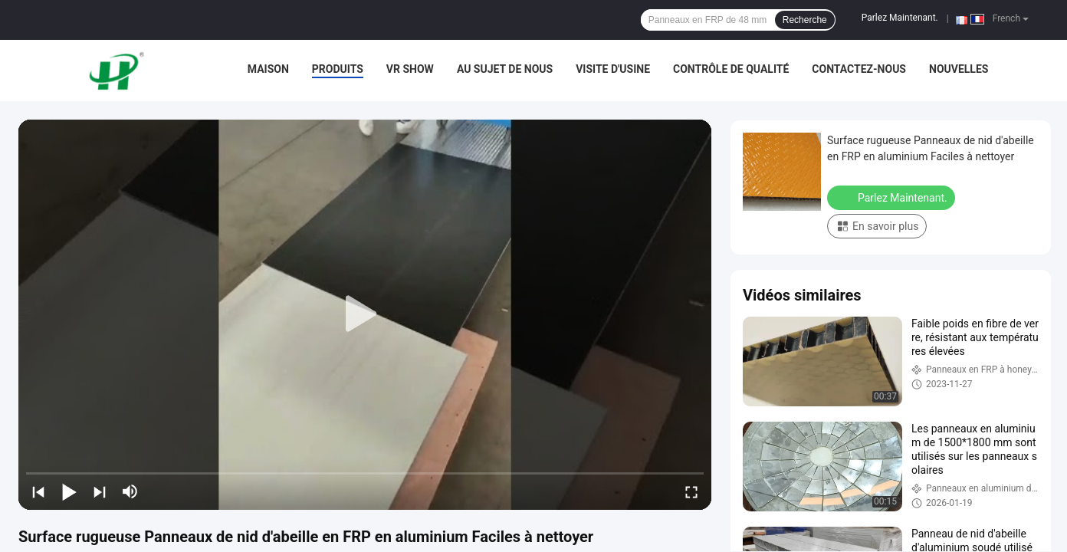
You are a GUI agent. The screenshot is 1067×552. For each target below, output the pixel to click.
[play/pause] (69, 491)
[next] (99, 491)
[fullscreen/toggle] (691, 491)
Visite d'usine (613, 69)
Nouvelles (958, 69)
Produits (337, 69)
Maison (268, 69)
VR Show (410, 69)
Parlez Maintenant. (900, 17)
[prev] (38, 491)
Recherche (805, 20)
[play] (365, 314)
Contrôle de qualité (731, 69)
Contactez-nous (859, 69)
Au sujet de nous (505, 69)
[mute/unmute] (130, 491)
